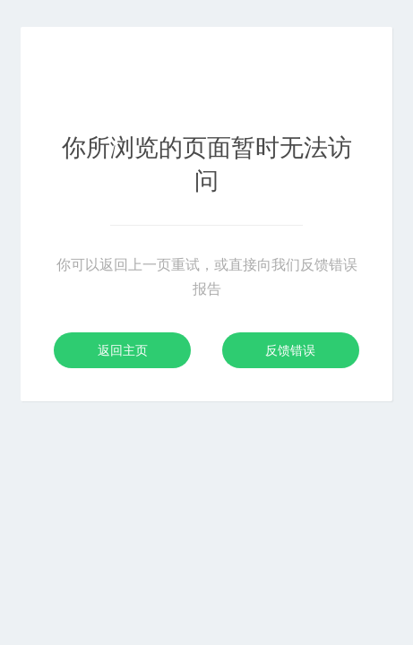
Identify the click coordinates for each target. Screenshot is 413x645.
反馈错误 (290, 350)
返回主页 (123, 350)
